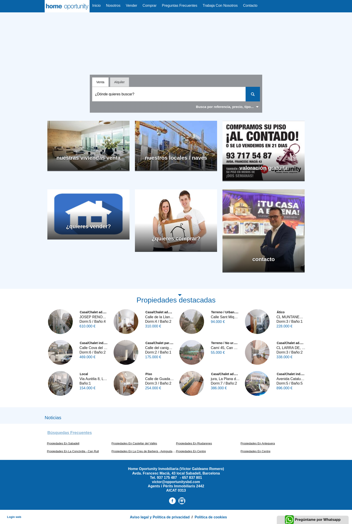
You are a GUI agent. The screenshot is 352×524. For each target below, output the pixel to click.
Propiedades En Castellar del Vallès (134, 443)
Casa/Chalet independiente (100, 343)
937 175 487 (167, 477)
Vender (131, 5)
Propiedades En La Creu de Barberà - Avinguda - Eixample (149, 451)
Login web (14, 517)
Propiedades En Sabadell (63, 443)
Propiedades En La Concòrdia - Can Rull (73, 451)
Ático (281, 312)
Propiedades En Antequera (258, 443)
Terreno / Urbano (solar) (228, 312)
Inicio (96, 5)
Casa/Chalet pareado (161, 343)
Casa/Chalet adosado (96, 312)
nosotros (113, 5)
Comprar (149, 5)
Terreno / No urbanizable (229, 343)
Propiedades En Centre (191, 451)
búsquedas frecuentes (69, 432)
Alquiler (119, 82)
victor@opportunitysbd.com (176, 482)
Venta (100, 82)
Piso (148, 374)
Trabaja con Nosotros (220, 5)
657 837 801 (192, 477)
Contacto (250, 5)
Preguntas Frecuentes (179, 5)
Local (84, 374)
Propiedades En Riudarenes (194, 443)
